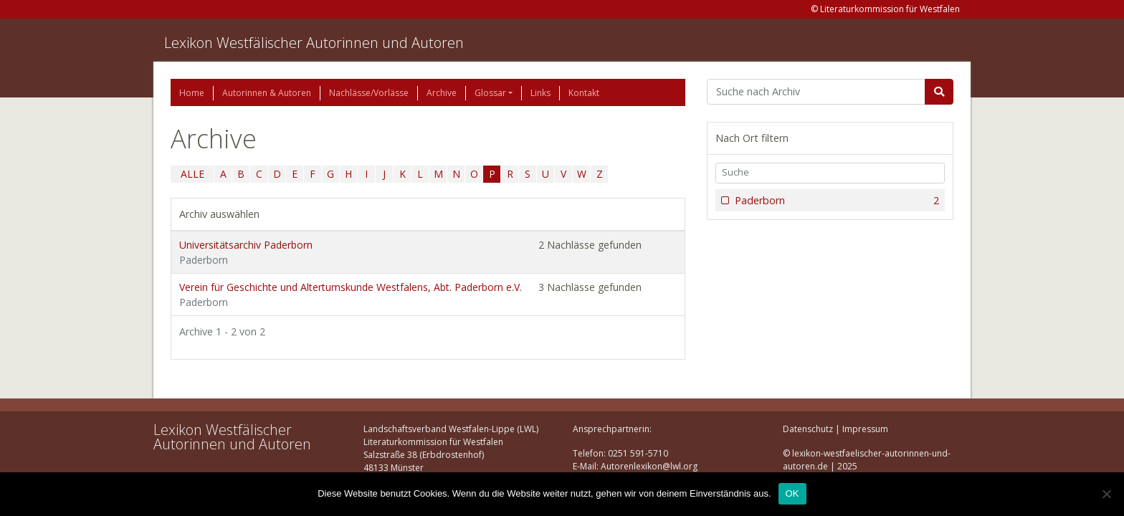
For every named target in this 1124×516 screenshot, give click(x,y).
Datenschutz (808, 429)
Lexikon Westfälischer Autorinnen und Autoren (314, 42)
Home (191, 93)
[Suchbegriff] (816, 92)
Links (540, 93)
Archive (442, 93)
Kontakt (583, 93)
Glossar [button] (490, 93)
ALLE (192, 174)
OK (792, 493)
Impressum (865, 429)
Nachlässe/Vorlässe (369, 93)
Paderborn (835, 201)
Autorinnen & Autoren (266, 93)
